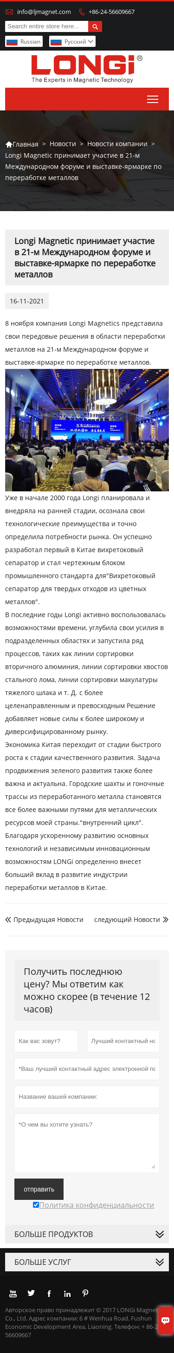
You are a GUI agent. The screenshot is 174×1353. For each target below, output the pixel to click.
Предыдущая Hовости (44, 919)
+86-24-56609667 (112, 11)
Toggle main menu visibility (153, 97)
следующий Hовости (127, 919)
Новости (63, 143)
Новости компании (117, 143)
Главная (22, 144)
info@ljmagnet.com (44, 11)
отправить (39, 1189)
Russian (30, 41)
